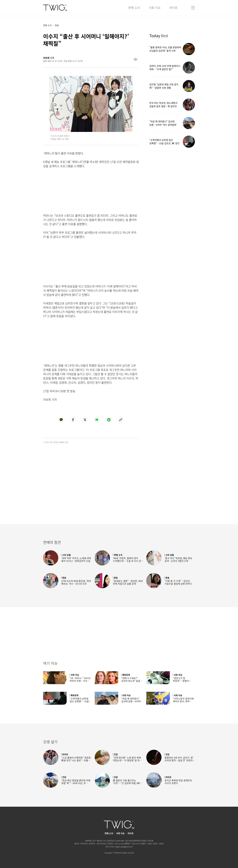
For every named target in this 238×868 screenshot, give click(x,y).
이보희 (46, 58)
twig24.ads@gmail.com (124, 846)
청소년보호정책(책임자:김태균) (136, 840)
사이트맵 (150, 840)
